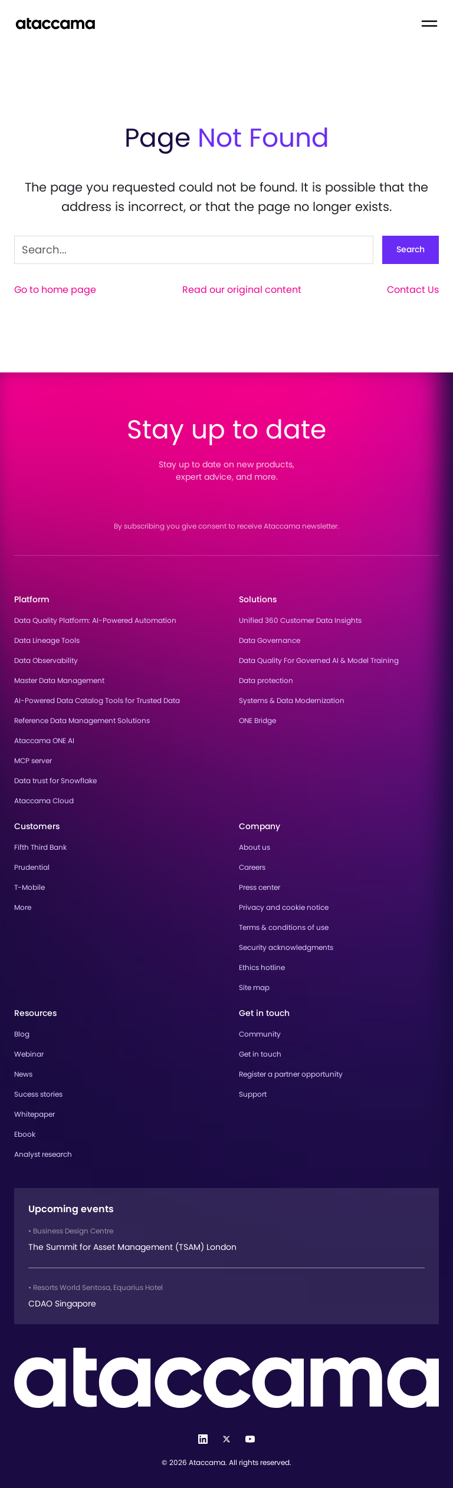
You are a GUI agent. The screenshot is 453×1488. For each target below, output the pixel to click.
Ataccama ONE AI (44, 740)
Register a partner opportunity (291, 1074)
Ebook (24, 1134)
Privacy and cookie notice (284, 907)
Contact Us (413, 289)
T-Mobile (29, 887)
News (23, 1074)
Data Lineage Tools (47, 640)
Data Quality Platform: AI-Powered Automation (95, 620)
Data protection (266, 680)
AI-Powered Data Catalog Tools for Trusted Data (97, 700)
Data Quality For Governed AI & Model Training (319, 660)
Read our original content (241, 289)
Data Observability (46, 660)
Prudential (32, 867)
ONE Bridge (257, 720)
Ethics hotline (262, 967)
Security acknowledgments (286, 947)
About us (254, 847)
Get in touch (260, 1054)
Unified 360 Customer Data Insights (300, 620)
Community (260, 1034)
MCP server (33, 760)
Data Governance (269, 640)
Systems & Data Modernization (291, 700)
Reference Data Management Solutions (82, 720)
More (22, 907)
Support (253, 1094)
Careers (252, 867)
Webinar (29, 1054)
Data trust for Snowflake (55, 781)
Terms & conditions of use (284, 927)
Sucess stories (38, 1094)
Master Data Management (59, 680)
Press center (259, 887)
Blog (21, 1034)
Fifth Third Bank (40, 847)
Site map (254, 987)
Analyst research (43, 1154)
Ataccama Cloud (44, 801)
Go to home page (55, 289)
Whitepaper (34, 1114)
